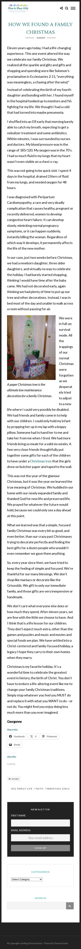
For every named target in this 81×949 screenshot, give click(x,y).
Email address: (21, 830)
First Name (18, 815)
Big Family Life (22, 788)
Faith (39, 788)
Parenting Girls (58, 788)
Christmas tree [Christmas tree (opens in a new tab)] (41, 461)
